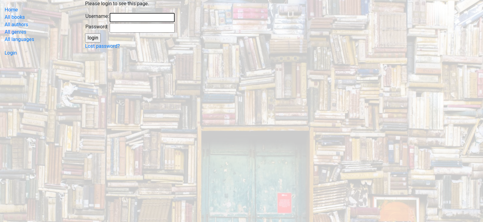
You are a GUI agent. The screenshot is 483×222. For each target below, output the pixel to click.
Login (11, 53)
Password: (96, 27)
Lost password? (102, 46)
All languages (19, 39)
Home (11, 10)
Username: (97, 16)
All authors (16, 24)
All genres (15, 32)
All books (15, 17)
